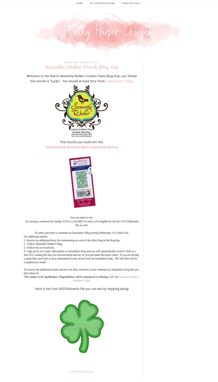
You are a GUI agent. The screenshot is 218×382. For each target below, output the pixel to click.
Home (79, 3)
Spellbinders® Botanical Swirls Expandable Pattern (81, 147)
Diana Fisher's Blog (119, 81)
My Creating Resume (102, 3)
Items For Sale (132, 3)
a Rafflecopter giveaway (82, 371)
